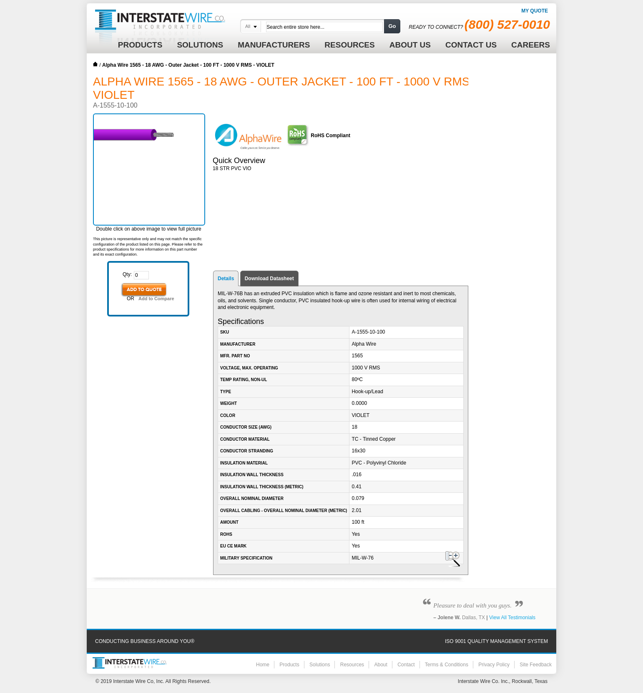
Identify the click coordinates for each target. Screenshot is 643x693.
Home (95, 64)
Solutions (319, 665)
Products (289, 665)
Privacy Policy (494, 665)
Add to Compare (156, 298)
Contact (405, 665)
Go (392, 26)
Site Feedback (536, 665)
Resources (352, 665)
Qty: (127, 274)
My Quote (534, 11)
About (380, 665)
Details (226, 278)
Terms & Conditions (446, 665)
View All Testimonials (512, 617)
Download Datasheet (269, 278)
